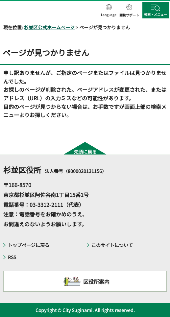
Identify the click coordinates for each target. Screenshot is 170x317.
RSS (12, 257)
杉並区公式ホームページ (49, 27)
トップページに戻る (28, 245)
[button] (108, 11)
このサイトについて (112, 245)
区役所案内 (96, 281)
